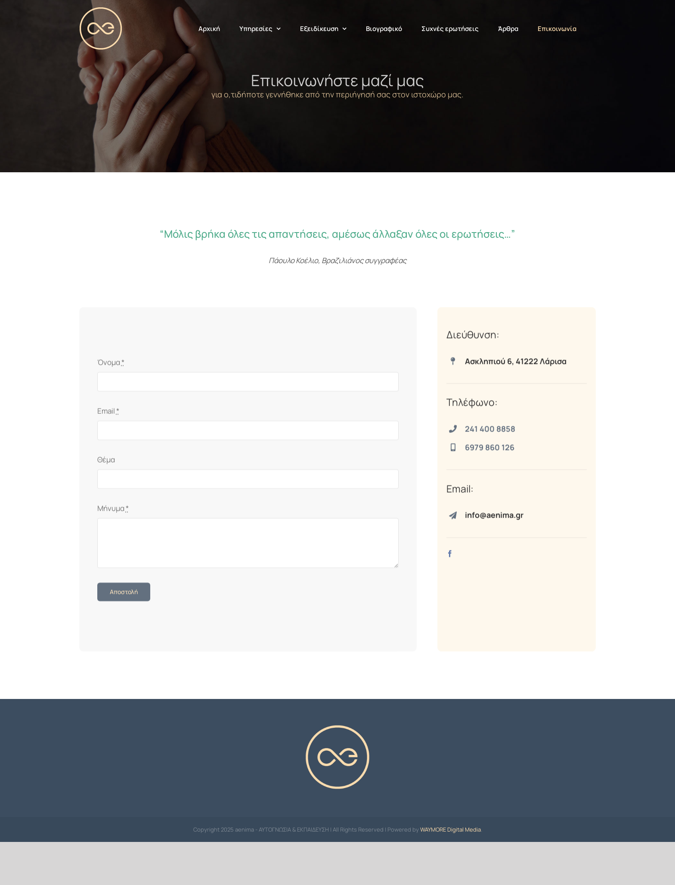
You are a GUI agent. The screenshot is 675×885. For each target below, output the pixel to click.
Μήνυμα (113, 511)
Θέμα (106, 462)
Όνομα (110, 365)
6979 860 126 (489, 450)
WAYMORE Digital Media (450, 872)
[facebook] (449, 556)
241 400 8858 (490, 431)
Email (108, 414)
